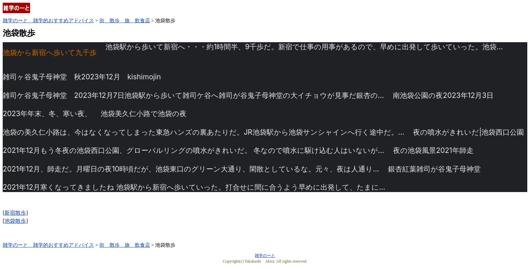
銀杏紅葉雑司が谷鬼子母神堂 (434, 169)
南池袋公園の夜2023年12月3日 (443, 95)
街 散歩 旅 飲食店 (124, 20)
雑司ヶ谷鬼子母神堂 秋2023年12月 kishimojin (82, 77)
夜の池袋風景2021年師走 (433, 150)
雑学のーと (265, 255)
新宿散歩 (15, 213)
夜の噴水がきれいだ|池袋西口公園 (468, 132)
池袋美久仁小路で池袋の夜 (144, 113)
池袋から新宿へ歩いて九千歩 (50, 53)
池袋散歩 (15, 221)
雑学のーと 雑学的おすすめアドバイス (48, 20)
